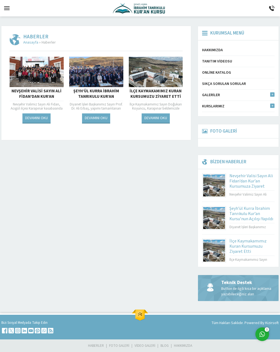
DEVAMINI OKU (36, 118)
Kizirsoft (272, 323)
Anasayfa (30, 42)
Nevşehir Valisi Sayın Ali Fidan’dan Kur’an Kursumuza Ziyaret (36, 96)
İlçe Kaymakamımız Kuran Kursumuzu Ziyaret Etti (156, 93)
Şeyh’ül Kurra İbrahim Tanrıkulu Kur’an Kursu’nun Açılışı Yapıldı (96, 96)
